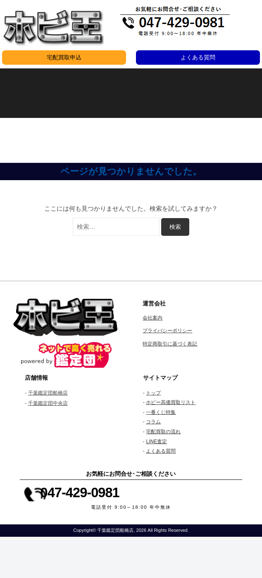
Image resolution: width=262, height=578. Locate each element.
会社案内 (152, 318)
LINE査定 (156, 441)
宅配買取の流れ (163, 432)
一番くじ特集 (161, 412)
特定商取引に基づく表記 (170, 344)
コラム (153, 422)
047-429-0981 (79, 492)
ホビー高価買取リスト (170, 402)
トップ (153, 393)
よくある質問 (198, 57)
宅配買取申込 (64, 57)
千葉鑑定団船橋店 (48, 393)
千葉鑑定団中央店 (48, 403)
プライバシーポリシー (167, 331)
